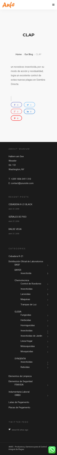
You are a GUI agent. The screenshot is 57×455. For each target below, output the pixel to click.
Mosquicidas (27, 351)
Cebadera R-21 (16, 256)
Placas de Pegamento (19, 407)
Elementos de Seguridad (20, 381)
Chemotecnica (22, 280)
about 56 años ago (20, 430)
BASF (17, 264)
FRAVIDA (19, 384)
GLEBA (18, 311)
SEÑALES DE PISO (17, 216)
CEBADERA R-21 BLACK (20, 204)
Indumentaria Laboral (19, 391)
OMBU (18, 395)
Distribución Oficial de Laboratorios (26, 261)
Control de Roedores (31, 283)
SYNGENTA (20, 358)
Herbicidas (26, 320)
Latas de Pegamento (19, 402)
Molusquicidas (28, 346)
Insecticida (26, 273)
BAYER (18, 270)
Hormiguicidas (28, 325)
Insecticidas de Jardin (31, 335)
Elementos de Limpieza (20, 376)
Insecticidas (26, 289)
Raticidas (25, 367)
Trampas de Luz (29, 304)
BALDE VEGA (15, 229)
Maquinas (25, 299)
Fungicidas (26, 315)
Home (19, 54)
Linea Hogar (26, 341)
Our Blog (29, 54)
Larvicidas (26, 294)
